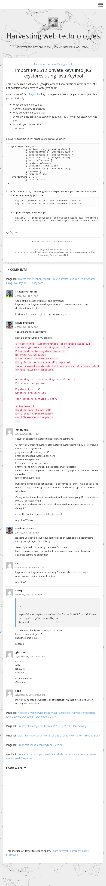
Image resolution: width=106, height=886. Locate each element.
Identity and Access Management (53, 64)
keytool (33, 94)
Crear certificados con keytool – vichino (40, 745)
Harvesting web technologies (53, 36)
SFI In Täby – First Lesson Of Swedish (52, 241)
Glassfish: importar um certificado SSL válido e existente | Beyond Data (59, 735)
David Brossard (24, 322)
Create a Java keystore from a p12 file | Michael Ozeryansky (52, 726)
